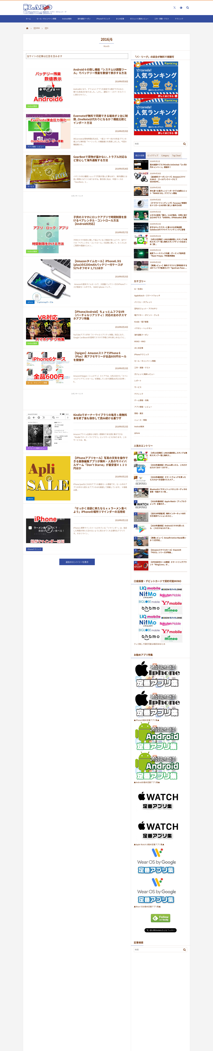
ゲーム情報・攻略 (141, 400)
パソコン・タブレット (143, 302)
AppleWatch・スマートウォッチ (147, 295)
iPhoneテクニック (103, 18)
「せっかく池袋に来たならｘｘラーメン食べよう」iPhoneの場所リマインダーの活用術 (100, 510)
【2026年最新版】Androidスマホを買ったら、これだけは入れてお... (167, 526)
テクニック (179, 18)
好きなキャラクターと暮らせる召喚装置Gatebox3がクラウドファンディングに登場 (167, 228)
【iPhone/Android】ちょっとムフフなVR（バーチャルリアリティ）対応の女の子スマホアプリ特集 (100, 315)
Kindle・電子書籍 (141, 321)
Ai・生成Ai (138, 289)
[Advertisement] (77, 204)
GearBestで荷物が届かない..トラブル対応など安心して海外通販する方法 (100, 158)
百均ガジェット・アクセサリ (145, 308)
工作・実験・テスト (161, 18)
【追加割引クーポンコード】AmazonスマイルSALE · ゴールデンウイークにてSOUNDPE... (167, 179)
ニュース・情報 (140, 420)
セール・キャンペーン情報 (46, 18)
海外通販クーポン (84, 18)
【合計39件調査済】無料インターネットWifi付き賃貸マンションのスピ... (167, 514)
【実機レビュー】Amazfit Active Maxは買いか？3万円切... (168, 539)
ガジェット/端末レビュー (139, 18)
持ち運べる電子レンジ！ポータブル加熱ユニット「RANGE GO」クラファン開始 (168, 192)
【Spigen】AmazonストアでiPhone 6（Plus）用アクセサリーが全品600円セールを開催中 (99, 356)
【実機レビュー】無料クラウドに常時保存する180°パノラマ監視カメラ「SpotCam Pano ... (168, 266)
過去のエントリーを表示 (77, 561)
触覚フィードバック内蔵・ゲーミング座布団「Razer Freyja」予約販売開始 (167, 254)
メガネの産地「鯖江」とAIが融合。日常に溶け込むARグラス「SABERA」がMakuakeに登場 (168, 216)
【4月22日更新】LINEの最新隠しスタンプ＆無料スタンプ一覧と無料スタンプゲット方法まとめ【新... (168, 242)
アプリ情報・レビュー (36, 146)
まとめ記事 (120, 18)
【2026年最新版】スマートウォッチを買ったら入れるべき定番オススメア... (168, 478)
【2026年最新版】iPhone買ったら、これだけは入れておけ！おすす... (168, 466)
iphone (30, 302)
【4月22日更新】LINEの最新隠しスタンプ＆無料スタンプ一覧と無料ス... (168, 454)
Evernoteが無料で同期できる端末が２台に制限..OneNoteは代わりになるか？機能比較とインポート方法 (100, 119)
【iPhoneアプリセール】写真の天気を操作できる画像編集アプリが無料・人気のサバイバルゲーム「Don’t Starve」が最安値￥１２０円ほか (100, 463)
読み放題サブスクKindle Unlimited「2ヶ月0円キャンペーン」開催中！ (168, 166)
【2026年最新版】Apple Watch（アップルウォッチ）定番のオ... (168, 502)
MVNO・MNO (139, 341)
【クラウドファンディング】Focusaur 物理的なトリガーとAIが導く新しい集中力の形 (168, 204)
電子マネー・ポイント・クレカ (146, 315)
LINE (27, 26)
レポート (137, 380)
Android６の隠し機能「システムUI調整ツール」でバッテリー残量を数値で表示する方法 (100, 71)
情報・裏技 (138, 413)
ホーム (28, 18)
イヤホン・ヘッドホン (143, 328)
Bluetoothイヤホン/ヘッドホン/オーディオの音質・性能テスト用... (168, 490)
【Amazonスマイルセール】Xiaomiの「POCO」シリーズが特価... (165, 551)
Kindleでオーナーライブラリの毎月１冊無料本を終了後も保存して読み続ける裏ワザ (100, 416)
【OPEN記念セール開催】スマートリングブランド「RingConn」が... (168, 563)
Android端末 (67, 18)
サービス (31, 186)
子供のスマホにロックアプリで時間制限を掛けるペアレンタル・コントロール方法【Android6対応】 (100, 220)
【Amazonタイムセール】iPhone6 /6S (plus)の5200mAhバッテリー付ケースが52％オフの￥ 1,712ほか (98, 264)
